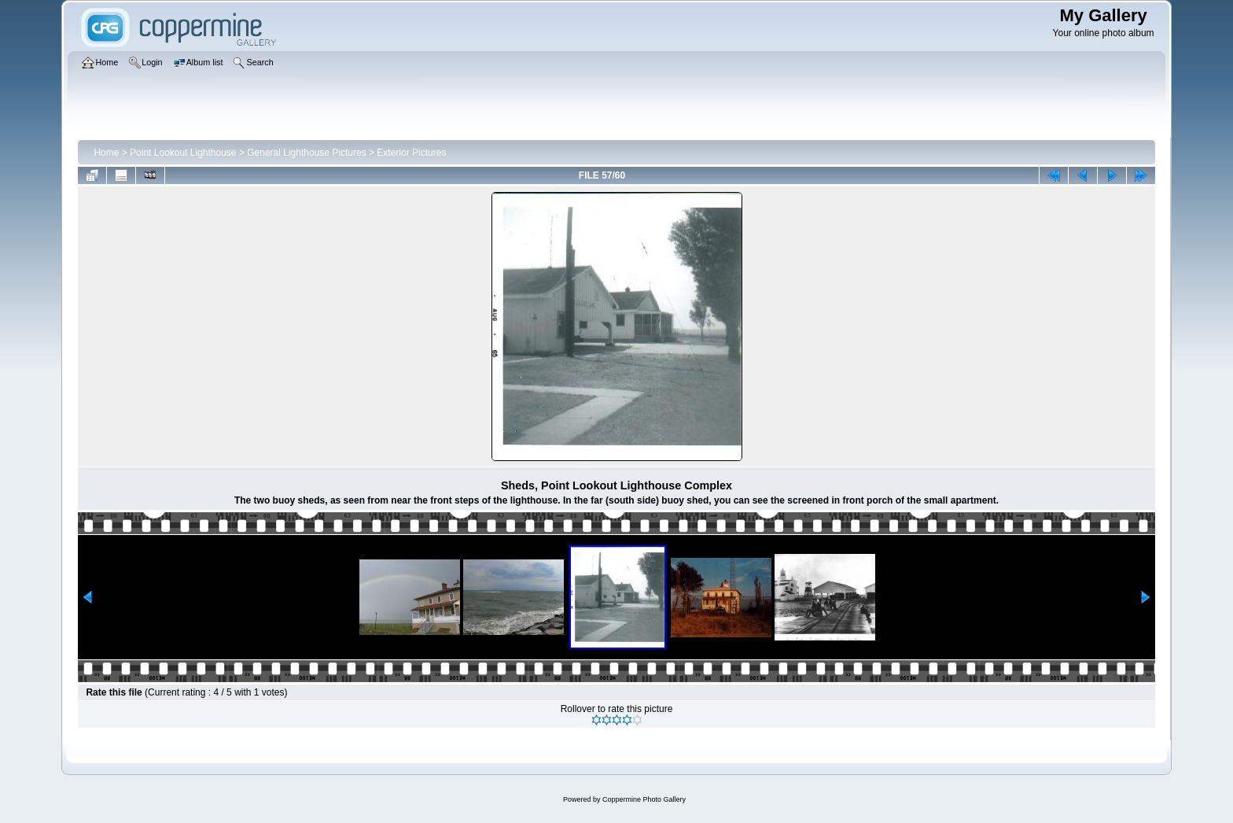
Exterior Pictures (411, 152)
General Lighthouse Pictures (306, 152)
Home (106, 152)
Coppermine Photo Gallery (644, 799)
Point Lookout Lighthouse (183, 152)
